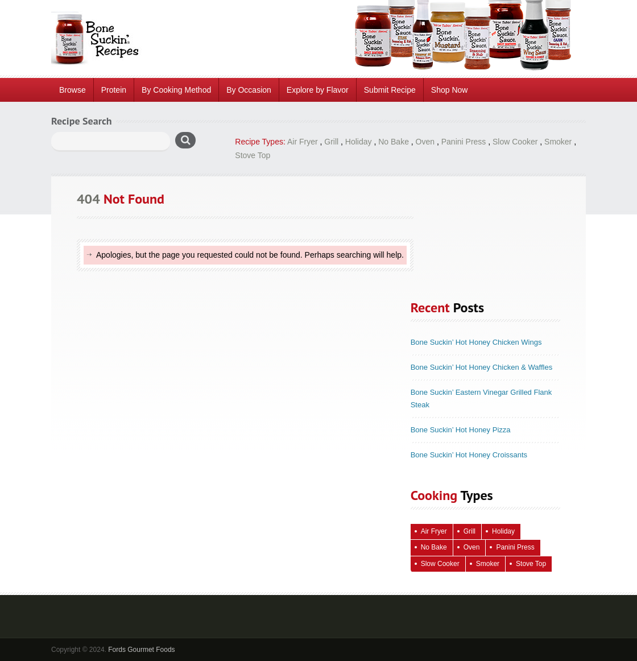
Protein (113, 89)
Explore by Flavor (318, 89)
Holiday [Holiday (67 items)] (503, 531)
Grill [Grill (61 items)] (469, 531)
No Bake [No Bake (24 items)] (434, 547)
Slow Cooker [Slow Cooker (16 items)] (440, 564)
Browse (72, 89)
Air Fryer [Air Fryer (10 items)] (434, 531)
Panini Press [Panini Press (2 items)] (515, 547)
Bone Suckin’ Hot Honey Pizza (461, 429)
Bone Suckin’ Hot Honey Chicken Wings (476, 342)
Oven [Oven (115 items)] (472, 547)
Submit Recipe (390, 89)
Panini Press (463, 141)
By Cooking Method (176, 89)
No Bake (393, 141)
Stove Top (252, 155)
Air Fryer (302, 141)
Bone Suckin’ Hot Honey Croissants (469, 455)
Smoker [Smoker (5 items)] (487, 564)
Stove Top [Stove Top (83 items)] (531, 564)
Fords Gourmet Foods (141, 650)
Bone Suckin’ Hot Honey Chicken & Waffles (482, 367)
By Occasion (248, 89)
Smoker (558, 141)
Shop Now (449, 89)
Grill (331, 141)
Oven (425, 141)
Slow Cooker (515, 141)
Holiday (358, 141)
